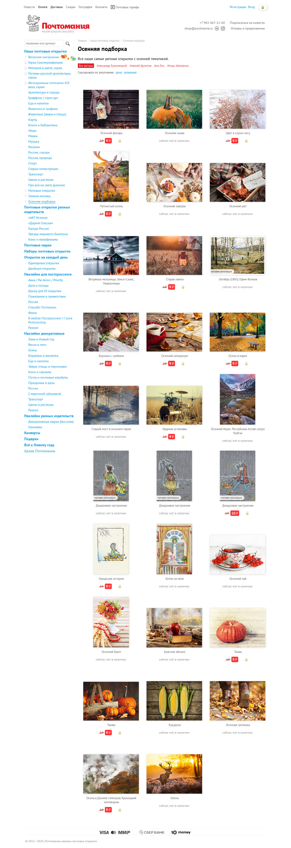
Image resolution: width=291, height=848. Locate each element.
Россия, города (39, 152)
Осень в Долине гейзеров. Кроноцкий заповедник (111, 800)
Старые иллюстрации (43, 169)
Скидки (70, 7)
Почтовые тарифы (125, 7)
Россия (33, 302)
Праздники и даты (41, 383)
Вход (251, 7)
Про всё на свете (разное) (46, 185)
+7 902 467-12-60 (212, 23)
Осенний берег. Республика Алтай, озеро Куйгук (238, 431)
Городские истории (111, 579)
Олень (175, 798)
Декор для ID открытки (44, 291)
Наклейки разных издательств (49, 415)
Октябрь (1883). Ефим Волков (238, 279)
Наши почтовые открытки (45, 51)
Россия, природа (40, 158)
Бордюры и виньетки (43, 356)
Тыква (238, 652)
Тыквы (111, 725)
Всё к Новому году (39, 445)
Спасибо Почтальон (42, 307)
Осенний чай (238, 579)
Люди (32, 130)
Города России (38, 228)
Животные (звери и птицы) (47, 114)
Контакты (101, 7)
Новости (29, 7)
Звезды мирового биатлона (48, 234)
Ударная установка (174, 429)
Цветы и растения (41, 180)
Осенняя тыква (174, 133)
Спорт (32, 163)
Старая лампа (174, 279)
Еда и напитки (38, 103)
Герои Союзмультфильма (45, 62)
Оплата (42, 7)
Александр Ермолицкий (112, 65)
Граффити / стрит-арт (43, 98)
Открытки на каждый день (46, 257)
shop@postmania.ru (199, 28)
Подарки (31, 439)
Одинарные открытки (43, 263)
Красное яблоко (174, 652)
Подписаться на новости (247, 23)
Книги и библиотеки (42, 125)
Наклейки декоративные (44, 333)
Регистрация (238, 7)
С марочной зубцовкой (44, 394)
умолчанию (106, 72)
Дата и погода (38, 285)
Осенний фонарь (111, 133)
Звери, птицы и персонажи (47, 366)
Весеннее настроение (43, 57)
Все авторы (86, 65)
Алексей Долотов (140, 65)
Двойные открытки (42, 268)
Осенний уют (238, 206)
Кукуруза (175, 725)
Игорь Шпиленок (178, 65)
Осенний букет (111, 652)
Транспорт (35, 174)
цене (119, 72)
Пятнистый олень (111, 206)
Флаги (32, 313)
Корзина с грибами (111, 356)
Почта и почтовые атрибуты (48, 377)
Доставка (57, 7)
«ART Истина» (38, 218)
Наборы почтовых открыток (47, 251)
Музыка (33, 141)
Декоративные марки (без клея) (51, 422)
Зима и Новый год (41, 339)
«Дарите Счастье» (40, 223)
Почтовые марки (38, 245)
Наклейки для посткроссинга (48, 274)
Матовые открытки (41, 190)
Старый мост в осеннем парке (111, 429)
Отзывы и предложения (248, 28)
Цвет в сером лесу (238, 133)
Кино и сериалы (39, 372)
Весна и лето (37, 345)
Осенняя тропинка (238, 725)
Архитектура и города (43, 92)
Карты (32, 120)
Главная (82, 40)
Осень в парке (238, 356)
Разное (33, 328)
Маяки (33, 136)
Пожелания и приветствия (47, 296)
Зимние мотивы (39, 196)
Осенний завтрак (174, 206)
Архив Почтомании (39, 451)
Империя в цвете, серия (45, 68)
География (85, 7)
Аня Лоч (159, 65)
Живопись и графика (43, 109)
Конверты (32, 432)
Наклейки (35, 427)
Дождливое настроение (111, 505)
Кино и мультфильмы (43, 239)
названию (130, 72)
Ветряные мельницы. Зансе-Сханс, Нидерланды (111, 281)
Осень (32, 350)
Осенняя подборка (41, 201)
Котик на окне (175, 579)
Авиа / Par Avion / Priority (45, 280)
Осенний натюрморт (174, 356)
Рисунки (34, 147)
